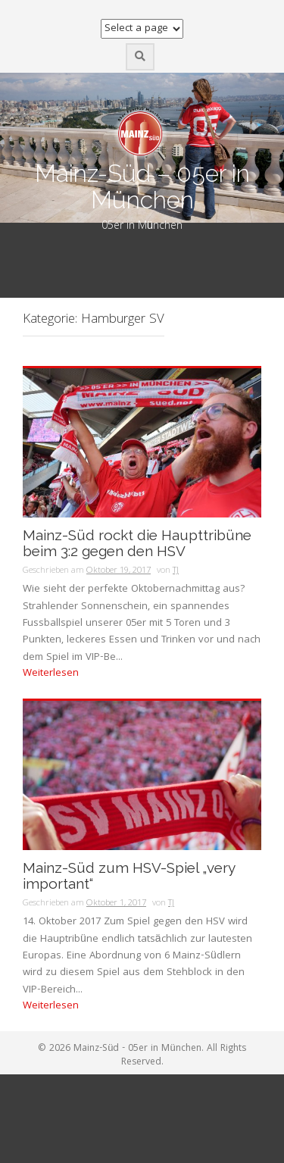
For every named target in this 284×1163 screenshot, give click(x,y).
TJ (176, 571)
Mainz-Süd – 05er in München (142, 186)
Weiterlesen (51, 673)
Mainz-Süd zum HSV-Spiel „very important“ (129, 876)
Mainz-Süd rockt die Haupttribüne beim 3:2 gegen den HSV (137, 543)
